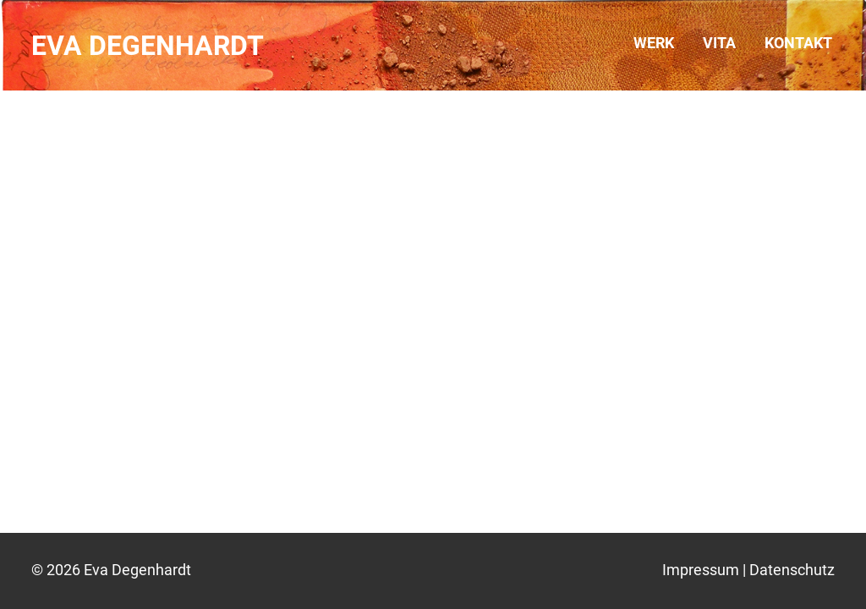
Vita (719, 43)
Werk (653, 43)
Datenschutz (792, 570)
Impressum (700, 570)
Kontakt (798, 43)
